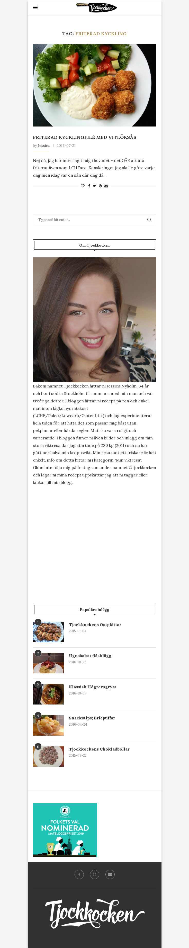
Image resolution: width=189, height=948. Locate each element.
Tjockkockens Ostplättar (95, 624)
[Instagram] (94, 874)
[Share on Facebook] (89, 186)
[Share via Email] (106, 186)
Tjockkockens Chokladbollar (99, 749)
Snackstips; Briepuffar (92, 717)
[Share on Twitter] (94, 186)
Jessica (44, 145)
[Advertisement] (94, 533)
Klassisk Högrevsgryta (92, 686)
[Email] (110, 874)
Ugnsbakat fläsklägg (90, 655)
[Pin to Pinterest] (100, 186)
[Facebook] (79, 874)
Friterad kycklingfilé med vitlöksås (84, 137)
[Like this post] (83, 186)
